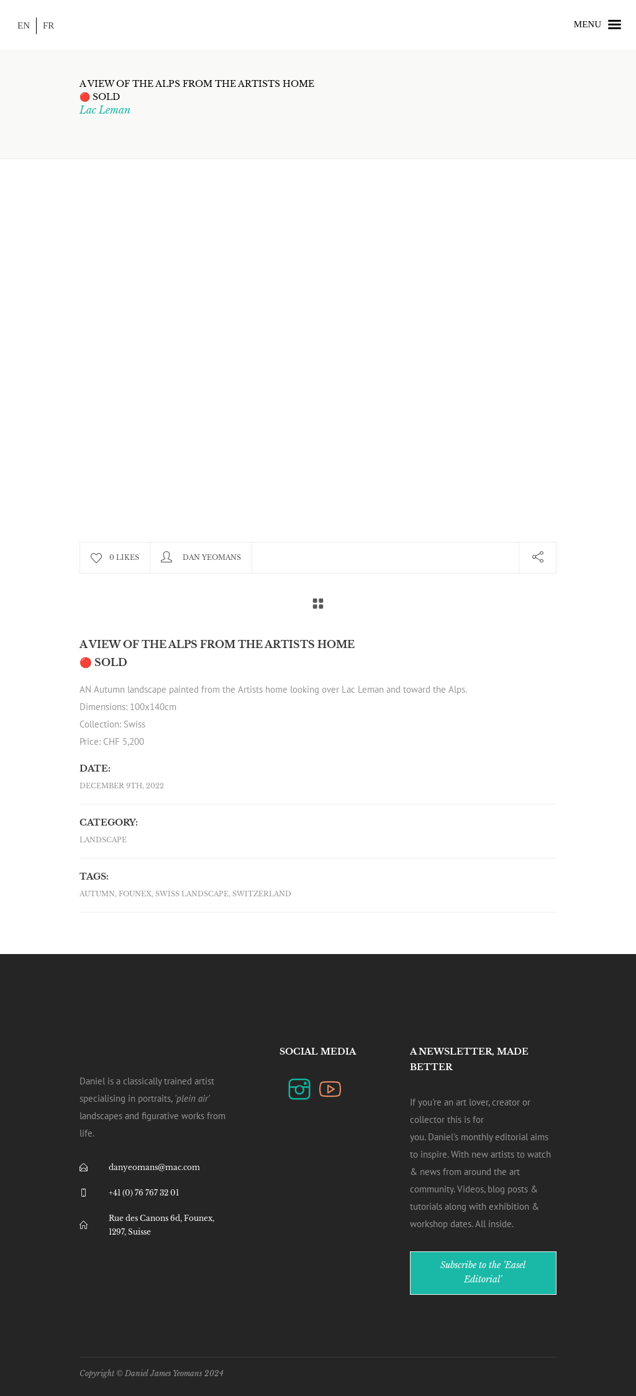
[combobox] (318, 715)
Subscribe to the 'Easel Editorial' (482, 1272)
